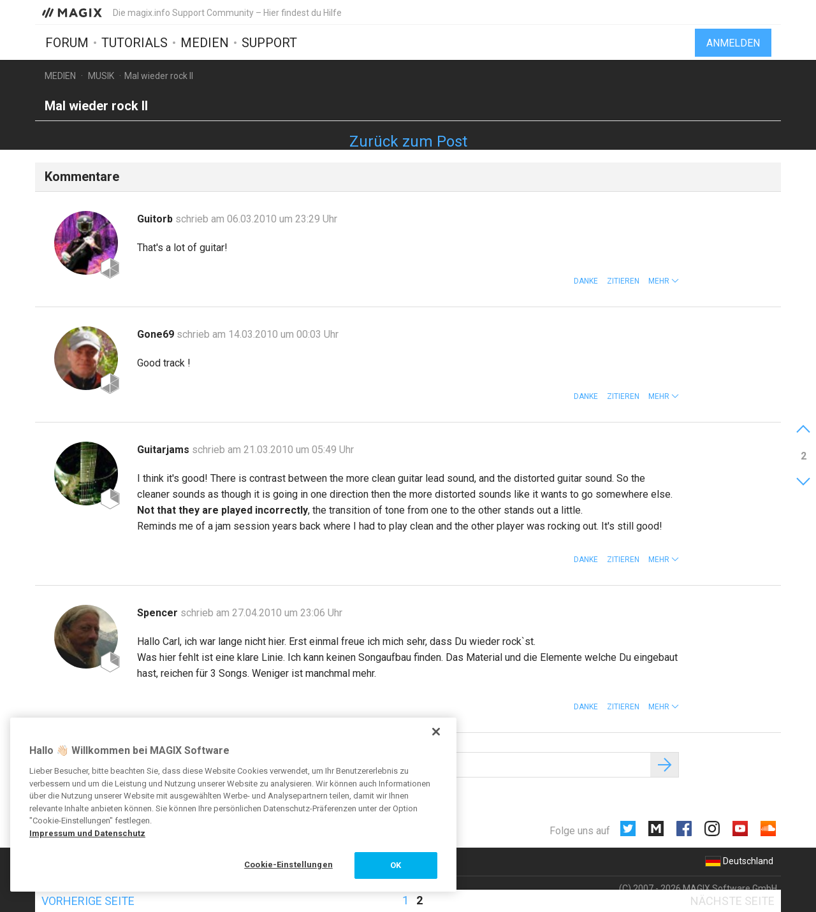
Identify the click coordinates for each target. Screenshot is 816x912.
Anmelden (733, 43)
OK (395, 865)
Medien (204, 42)
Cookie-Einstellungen (288, 864)
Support (269, 42)
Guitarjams (164, 450)
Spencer (158, 613)
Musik (101, 76)
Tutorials (134, 42)
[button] (663, 281)
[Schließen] (436, 732)
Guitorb (156, 219)
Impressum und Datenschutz (87, 833)
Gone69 (157, 334)
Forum (67, 42)
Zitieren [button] (623, 281)
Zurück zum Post (408, 141)
